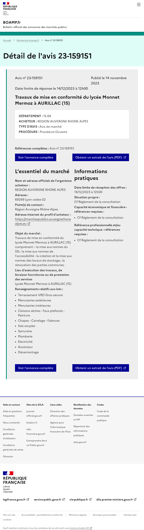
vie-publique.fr (79, 500)
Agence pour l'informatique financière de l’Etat (60, 427)
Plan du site (9, 515)
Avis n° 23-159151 (29, 77)
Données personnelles (104, 515)
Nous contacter (11, 422)
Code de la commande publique (103, 416)
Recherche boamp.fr (28, 40)
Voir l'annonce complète (35, 157)
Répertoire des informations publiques (82, 431)
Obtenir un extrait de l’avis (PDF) (98, 157)
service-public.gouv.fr (47, 500)
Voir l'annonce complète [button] (35, 368)
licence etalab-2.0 (79, 528)
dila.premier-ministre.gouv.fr (114, 500)
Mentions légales (78, 515)
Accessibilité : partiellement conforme (42, 515)
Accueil (7, 40)
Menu (138, 4)
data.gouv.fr (80, 442)
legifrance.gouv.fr (14, 500)
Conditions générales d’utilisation (9, 434)
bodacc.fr (31, 422)
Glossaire (8, 456)
